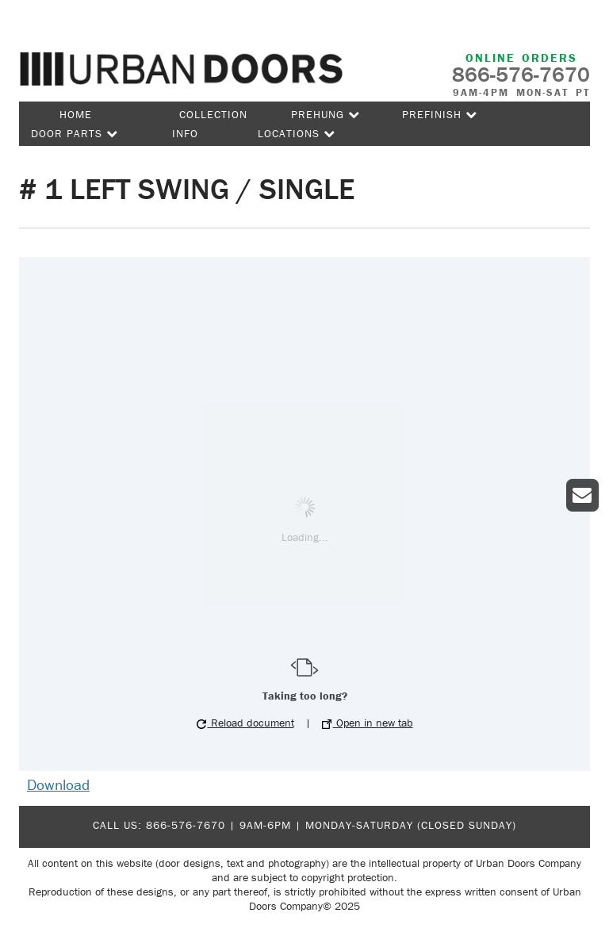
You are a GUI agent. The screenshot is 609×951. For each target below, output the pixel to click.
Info (185, 133)
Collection (213, 114)
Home (75, 114)
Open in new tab (367, 723)
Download (58, 784)
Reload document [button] (245, 723)
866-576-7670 (185, 825)
